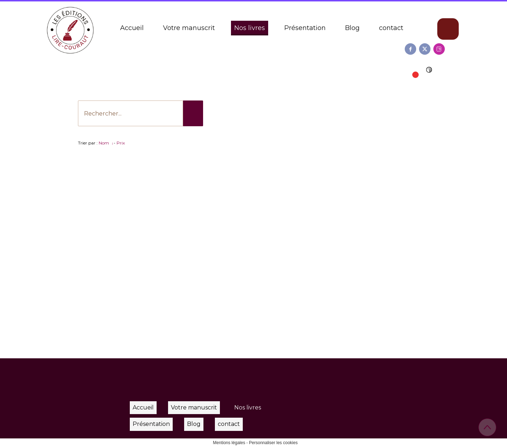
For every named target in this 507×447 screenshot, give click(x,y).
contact (391, 28)
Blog (352, 28)
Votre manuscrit (189, 28)
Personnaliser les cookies (273, 442)
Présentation (305, 28)
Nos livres (249, 28)
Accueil (132, 28)
